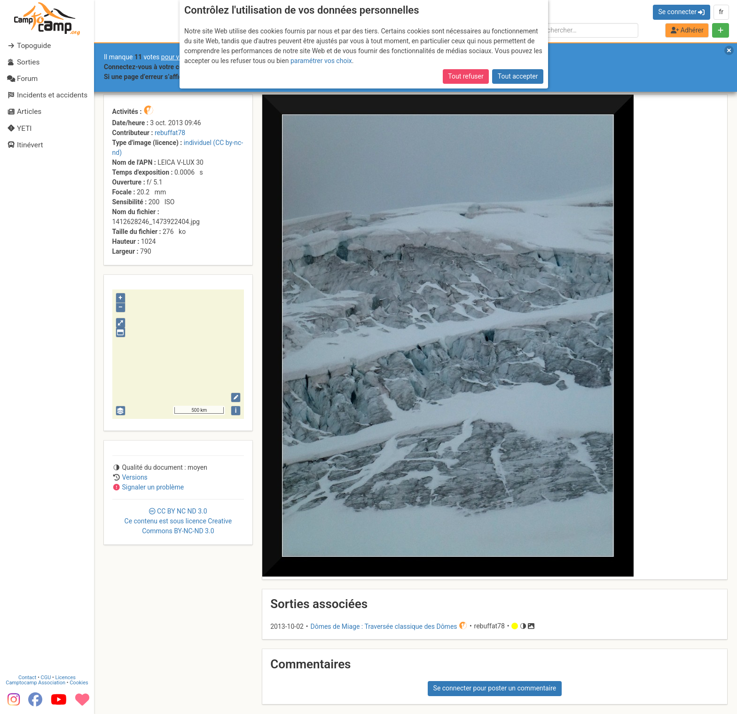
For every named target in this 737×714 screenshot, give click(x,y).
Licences (65, 677)
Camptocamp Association (35, 683)
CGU (46, 677)
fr (721, 12)
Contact (27, 677)
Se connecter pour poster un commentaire (495, 688)
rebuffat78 (170, 132)
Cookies (79, 683)
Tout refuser (465, 76)
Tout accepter (518, 76)
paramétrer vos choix (321, 60)
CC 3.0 (178, 521)
